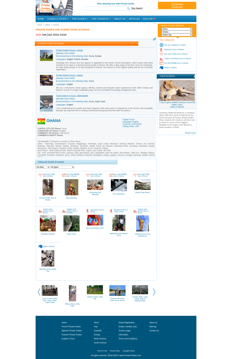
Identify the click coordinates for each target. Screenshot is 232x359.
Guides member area (128, 326)
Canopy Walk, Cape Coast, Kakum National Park (140, 299)
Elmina (56, 34)
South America (100, 343)
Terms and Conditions (128, 339)
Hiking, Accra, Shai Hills (72, 305)
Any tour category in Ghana (175, 45)
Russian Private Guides (72, 335)
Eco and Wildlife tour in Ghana (176, 63)
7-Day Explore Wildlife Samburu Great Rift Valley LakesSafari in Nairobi (177, 104)
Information (123, 335)
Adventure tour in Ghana (174, 49)
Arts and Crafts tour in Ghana (175, 54)
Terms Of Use (102, 351)
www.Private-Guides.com (130, 355)
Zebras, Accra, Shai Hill (95, 298)
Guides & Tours (68, 339)
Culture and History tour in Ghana (177, 58)
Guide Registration (127, 322)
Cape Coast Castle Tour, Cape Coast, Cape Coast (49, 300)
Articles (134, 19)
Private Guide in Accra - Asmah (69, 50)
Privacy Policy (115, 351)
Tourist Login (177, 7)
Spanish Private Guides (72, 331)
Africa (96, 322)
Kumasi (63, 34)
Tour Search (137, 8)
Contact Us (154, 331)
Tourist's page (177, 4)
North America (100, 339)
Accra (38, 34)
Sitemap (152, 326)
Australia (98, 331)
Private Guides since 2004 (55, 8)
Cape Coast (47, 34)
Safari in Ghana (170, 67)
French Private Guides (71, 326)
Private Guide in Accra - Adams (69, 75)
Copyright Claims (128, 351)
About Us (120, 19)
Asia (96, 326)
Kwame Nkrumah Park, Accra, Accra (117, 299)
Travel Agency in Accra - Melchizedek (72, 96)
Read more (190, 133)
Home (40, 19)
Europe (97, 335)
